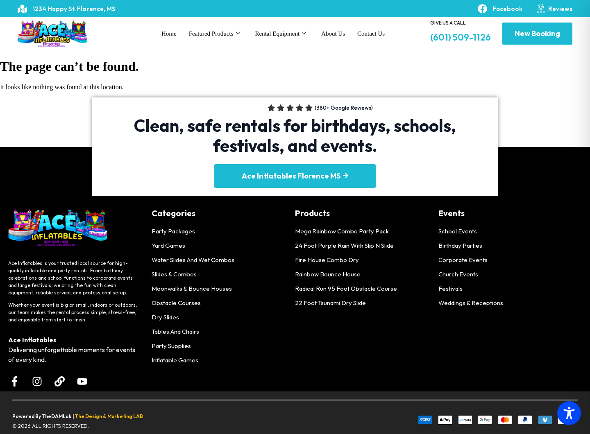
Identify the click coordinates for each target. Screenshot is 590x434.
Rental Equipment (280, 33)
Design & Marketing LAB (114, 416)
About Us (333, 33)
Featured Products (215, 33)
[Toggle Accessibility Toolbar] (569, 413)
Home (169, 33)
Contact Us (371, 33)
